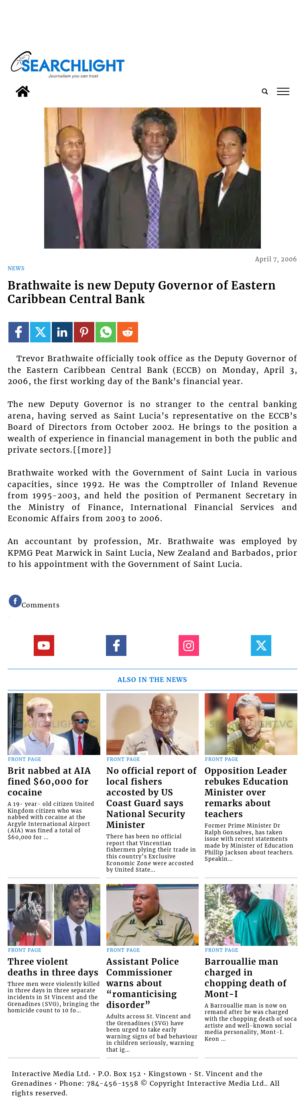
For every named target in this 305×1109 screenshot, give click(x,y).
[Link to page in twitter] (40, 332)
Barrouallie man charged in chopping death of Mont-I (246, 978)
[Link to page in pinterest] (84, 332)
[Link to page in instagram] (189, 645)
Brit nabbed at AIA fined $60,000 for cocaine (49, 782)
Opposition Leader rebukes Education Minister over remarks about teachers (247, 793)
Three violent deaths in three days (53, 967)
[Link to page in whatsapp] (106, 332)
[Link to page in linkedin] (62, 332)
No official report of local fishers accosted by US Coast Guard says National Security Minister (151, 798)
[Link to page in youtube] (44, 645)
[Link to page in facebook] (18, 332)
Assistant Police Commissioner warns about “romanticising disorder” (142, 983)
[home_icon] (23, 91)
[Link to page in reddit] (127, 332)
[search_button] (265, 91)
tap (283, 91)
